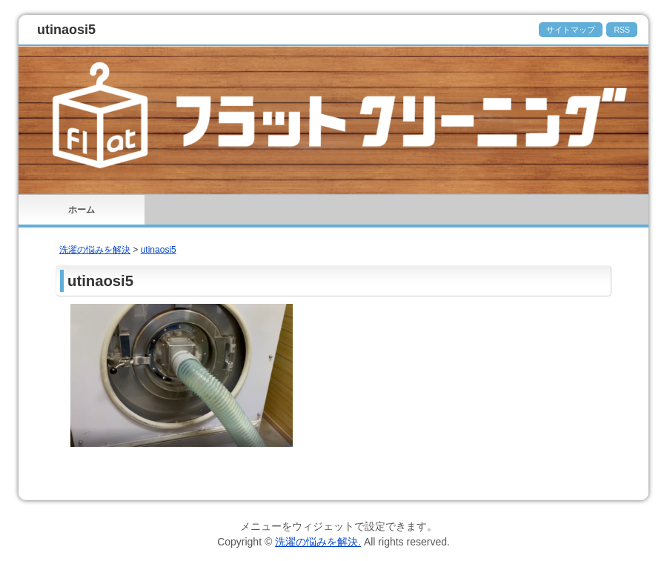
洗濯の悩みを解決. (318, 542)
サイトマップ (570, 29)
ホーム (81, 210)
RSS (622, 29)
